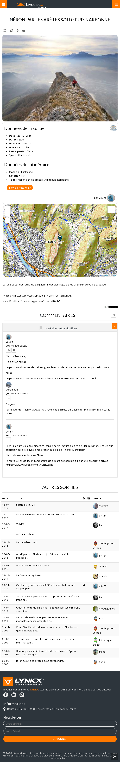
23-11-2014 (6, 586)
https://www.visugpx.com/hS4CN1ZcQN (29, 464)
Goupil (100, 566)
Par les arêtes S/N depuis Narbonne (90, 13)
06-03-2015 (6, 567)
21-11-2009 (6, 628)
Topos (28, 13)
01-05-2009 (6, 640)
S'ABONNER (60, 738)
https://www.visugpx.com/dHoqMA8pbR (37, 301)
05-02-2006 (6, 662)
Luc (98, 525)
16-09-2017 (6, 525)
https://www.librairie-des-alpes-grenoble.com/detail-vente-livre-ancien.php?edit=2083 (57, 367)
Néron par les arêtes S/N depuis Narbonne (43, 179)
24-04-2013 (6, 598)
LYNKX (34, 689)
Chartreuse (43, 13)
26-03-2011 (6, 619)
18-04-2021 (6, 506)
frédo (99, 651)
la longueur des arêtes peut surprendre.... (41, 660)
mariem (100, 505)
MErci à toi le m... (26, 534)
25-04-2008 (6, 652)
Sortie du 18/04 (25, 504)
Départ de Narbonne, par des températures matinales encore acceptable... (42, 619)
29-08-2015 (6, 555)
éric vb (100, 576)
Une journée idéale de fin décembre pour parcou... (46, 514)
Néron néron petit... (27, 542)
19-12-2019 (6, 516)
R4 (24, 175)
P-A (98, 618)
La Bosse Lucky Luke (28, 575)
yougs (107, 197)
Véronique (12, 389)
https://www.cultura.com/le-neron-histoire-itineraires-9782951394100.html (51, 378)
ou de (9, 372)
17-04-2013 (6, 609)
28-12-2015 (6, 544)
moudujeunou (104, 608)
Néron (59, 13)
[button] (60, 237)
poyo (99, 661)
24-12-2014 (6, 577)
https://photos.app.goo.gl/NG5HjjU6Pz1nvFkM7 (43, 295)
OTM (114, 276)
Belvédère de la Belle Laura (32, 565)
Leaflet (104, 276)
